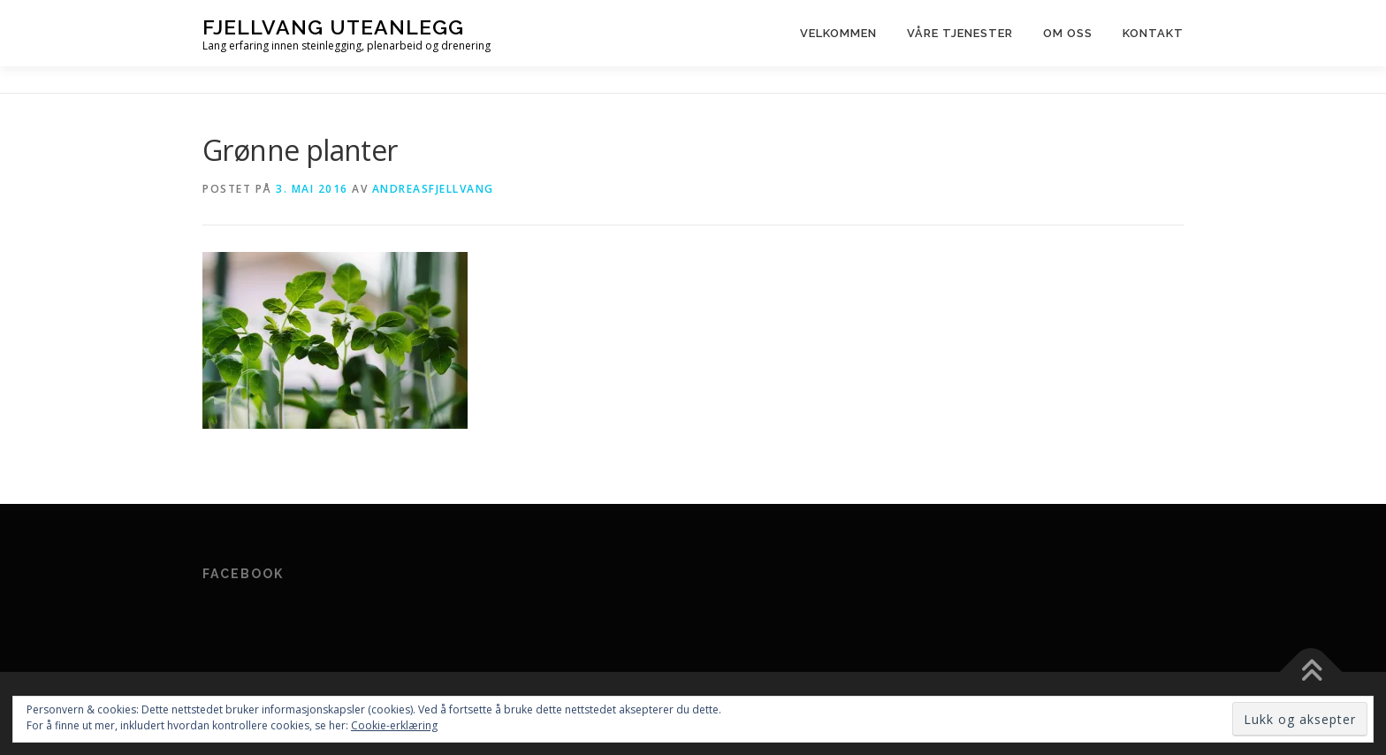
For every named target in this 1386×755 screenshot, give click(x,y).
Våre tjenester (960, 33)
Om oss (1068, 33)
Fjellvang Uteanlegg (333, 27)
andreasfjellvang (433, 188)
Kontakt (1153, 33)
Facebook (243, 574)
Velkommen (838, 33)
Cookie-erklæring (394, 725)
